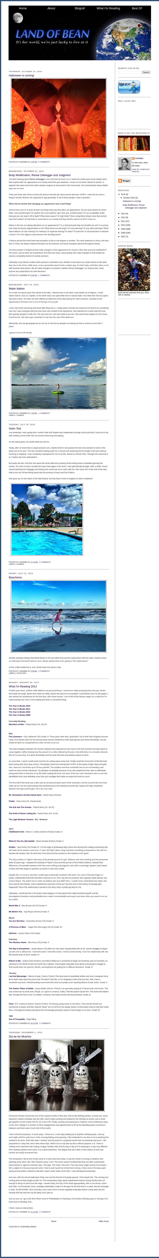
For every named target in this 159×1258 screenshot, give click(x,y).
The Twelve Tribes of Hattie (21, 988)
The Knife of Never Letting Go (22, 813)
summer (20, 415)
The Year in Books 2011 (19, 709)
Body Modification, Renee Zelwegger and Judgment (40, 175)
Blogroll (80, 8)
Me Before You (15, 912)
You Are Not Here (17, 921)
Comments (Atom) (28, 1227)
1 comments (44, 275)
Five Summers (16, 737)
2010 (123, 225)
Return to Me (15, 961)
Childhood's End (16, 832)
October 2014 (129, 198)
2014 (123, 194)
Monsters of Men (16, 724)
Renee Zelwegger (37, 179)
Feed (11, 1004)
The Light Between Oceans (21, 819)
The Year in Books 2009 (20, 715)
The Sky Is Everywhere (19, 948)
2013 (123, 213)
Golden (12, 847)
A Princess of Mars (18, 927)
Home (23, 8)
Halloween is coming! (21, 75)
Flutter (12, 801)
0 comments (44, 162)
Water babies (16, 288)
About (51, 8)
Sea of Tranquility (17, 1019)
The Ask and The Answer (20, 807)
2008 (123, 233)
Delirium (13, 933)
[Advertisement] (132, 316)
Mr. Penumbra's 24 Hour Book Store (25, 795)
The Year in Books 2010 (19, 712)
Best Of (137, 8)
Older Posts (104, 1221)
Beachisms (15, 577)
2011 (123, 221)
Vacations (21, 673)
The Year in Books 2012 (19, 706)
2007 (123, 236)
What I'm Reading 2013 (23, 686)
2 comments (45, 1023)
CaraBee (139, 158)
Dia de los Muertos (20, 1036)
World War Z (15, 906)
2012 (123, 217)
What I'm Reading (108, 8)
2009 (123, 229)
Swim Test (15, 428)
